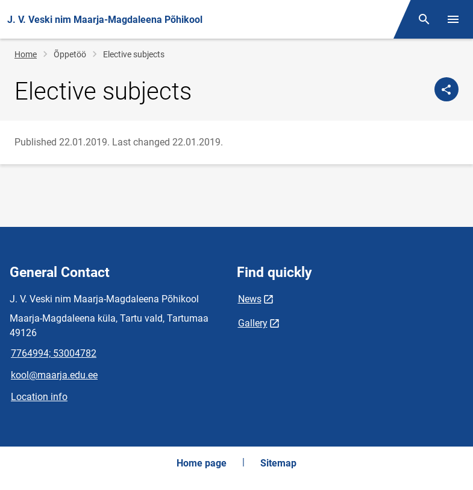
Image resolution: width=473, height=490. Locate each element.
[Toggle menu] (453, 19)
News (250, 299)
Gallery (253, 323)
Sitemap (278, 463)
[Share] (446, 89)
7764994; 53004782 (53, 353)
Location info (39, 396)
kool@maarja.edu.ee (54, 375)
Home (25, 54)
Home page (202, 463)
